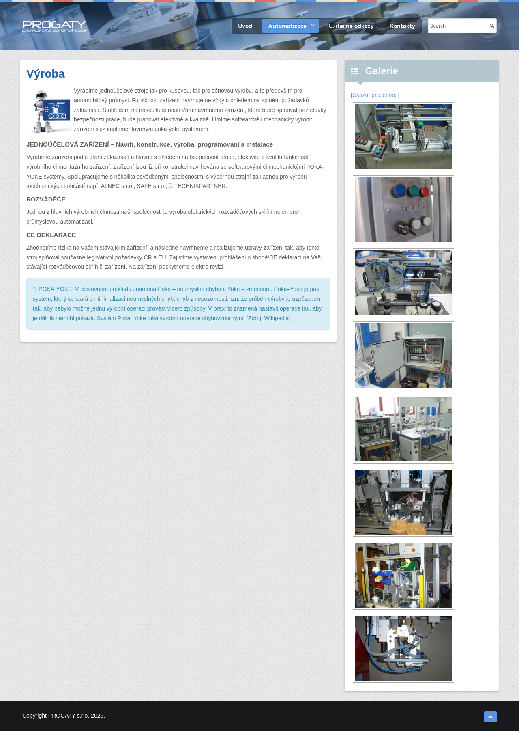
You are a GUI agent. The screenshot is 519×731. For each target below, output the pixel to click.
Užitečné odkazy (351, 26)
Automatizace (287, 26)
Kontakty (402, 26)
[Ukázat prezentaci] (375, 95)
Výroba (45, 73)
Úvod (245, 26)
